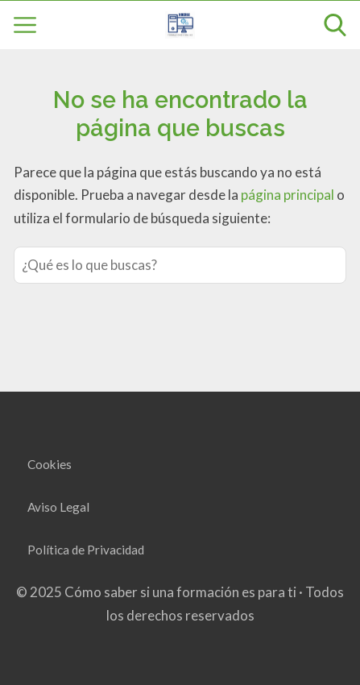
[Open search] (335, 25)
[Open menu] (25, 25)
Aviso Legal (58, 507)
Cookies (49, 464)
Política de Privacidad (85, 549)
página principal (289, 194)
